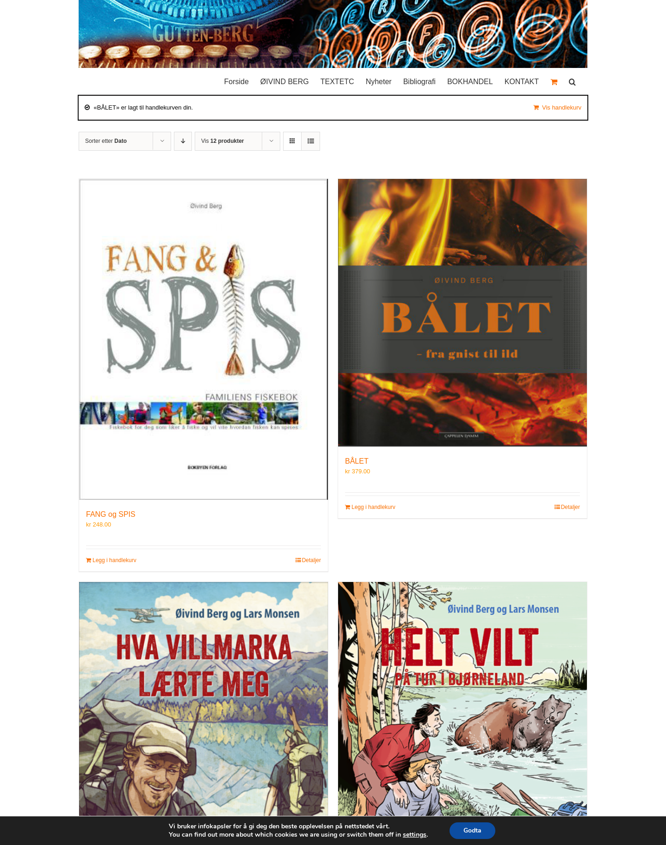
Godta (472, 830)
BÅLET (357, 461)
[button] (572, 79)
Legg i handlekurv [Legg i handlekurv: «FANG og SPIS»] (114, 560)
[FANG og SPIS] (203, 339)
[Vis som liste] (311, 141)
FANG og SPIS (111, 514)
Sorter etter (106, 141)
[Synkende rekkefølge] (183, 141)
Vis (222, 141)
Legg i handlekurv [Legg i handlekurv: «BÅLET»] (373, 507)
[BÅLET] (462, 313)
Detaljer (311, 560)
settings (414, 835)
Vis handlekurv (561, 107)
